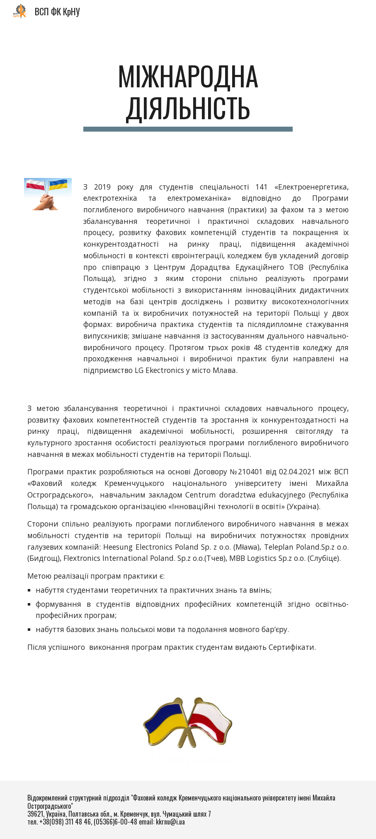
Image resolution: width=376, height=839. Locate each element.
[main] (188, 95)
